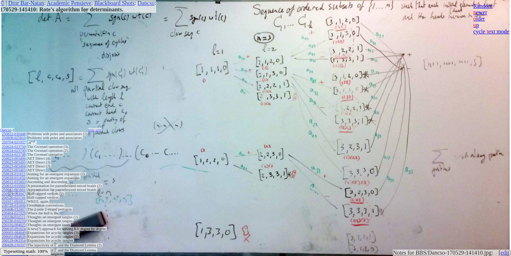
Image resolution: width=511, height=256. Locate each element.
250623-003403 (14, 170)
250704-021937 (14, 142)
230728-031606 (14, 205)
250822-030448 (14, 134)
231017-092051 (14, 201)
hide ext (94, 130)
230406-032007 (14, 209)
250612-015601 (14, 190)
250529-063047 (14, 194)
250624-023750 (14, 147)
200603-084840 (14, 233)
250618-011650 (13, 178)
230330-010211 (13, 217)
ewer (480, 12)
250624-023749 (14, 151)
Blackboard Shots (114, 3)
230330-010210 (14, 221)
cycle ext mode (491, 31)
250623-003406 (14, 158)
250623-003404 (14, 166)
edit (505, 253)
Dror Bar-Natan (26, 3)
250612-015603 (14, 182)
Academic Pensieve (68, 3)
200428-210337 (14, 245)
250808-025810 (14, 138)
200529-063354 (14, 240)
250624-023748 (14, 154)
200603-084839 (14, 237)
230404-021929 (14, 213)
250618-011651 (13, 174)
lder (479, 19)
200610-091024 (14, 229)
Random (483, 6)
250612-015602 (14, 186)
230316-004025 (14, 225)
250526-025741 (14, 197)
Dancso (145, 3)
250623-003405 (14, 162)
